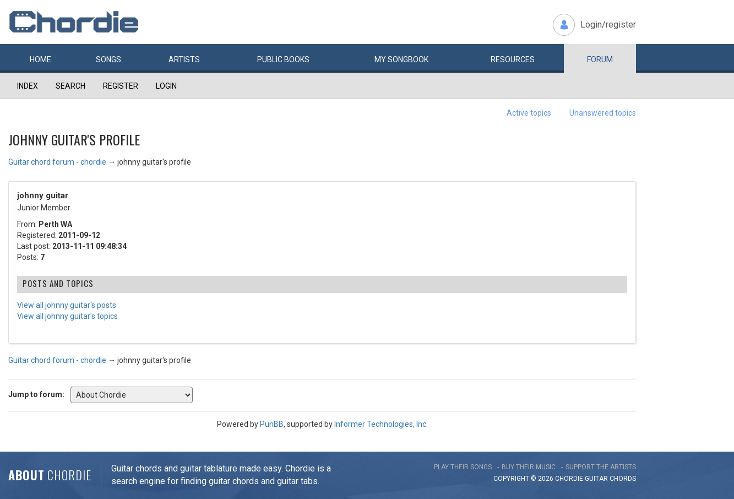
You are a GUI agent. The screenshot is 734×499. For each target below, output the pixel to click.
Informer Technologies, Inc (380, 424)
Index (27, 86)
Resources (513, 59)
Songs (108, 59)
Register (120, 86)
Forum (600, 59)
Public (283, 59)
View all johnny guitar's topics (67, 316)
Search (70, 86)
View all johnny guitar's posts (66, 305)
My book (401, 59)
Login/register (608, 24)
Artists (184, 59)
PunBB (272, 424)
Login (166, 86)
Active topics (529, 113)
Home (40, 59)
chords (623, 478)
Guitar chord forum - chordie (57, 162)
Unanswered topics (602, 113)
